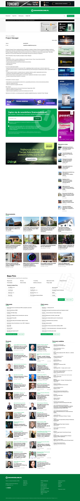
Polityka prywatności (61, 480)
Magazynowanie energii (45, 491)
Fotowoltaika (9, 282)
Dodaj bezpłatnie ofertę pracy (46, 334)
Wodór (42, 493)
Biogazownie (9, 280)
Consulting (35, 280)
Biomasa (22, 280)
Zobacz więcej (69, 299)
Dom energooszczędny (45, 488)
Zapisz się (37, 118)
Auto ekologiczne (44, 486)
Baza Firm (14, 15)
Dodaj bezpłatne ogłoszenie (11, 334)
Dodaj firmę (61, 299)
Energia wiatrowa (63, 280)
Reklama (59, 486)
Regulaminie (10, 133)
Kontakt (59, 483)
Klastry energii (23, 282)
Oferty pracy (21, 15)
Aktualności (8, 15)
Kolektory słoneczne (37, 282)
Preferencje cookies (61, 489)
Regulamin (60, 485)
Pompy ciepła (49, 282)
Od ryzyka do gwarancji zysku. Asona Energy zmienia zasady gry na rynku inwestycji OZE (20, 20)
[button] (64, 16)
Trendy (42, 482)
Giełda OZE (28, 15)
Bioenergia (42, 489)
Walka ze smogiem (44, 492)
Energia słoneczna (44, 484)
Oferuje (12, 35)
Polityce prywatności (16, 133)
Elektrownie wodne (50, 280)
